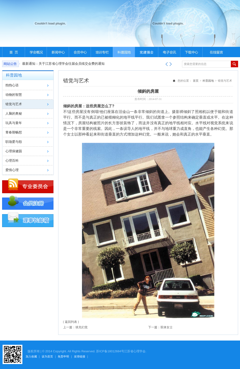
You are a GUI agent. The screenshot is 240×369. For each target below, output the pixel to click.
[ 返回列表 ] (71, 322)
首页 (196, 80)
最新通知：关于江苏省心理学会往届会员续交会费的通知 (63, 63)
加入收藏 (31, 356)
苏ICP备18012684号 (110, 351)
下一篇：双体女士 (160, 327)
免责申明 (63, 356)
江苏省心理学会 (135, 351)
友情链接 (79, 356)
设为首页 (47, 356)
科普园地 (208, 80)
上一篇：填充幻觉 (75, 327)
